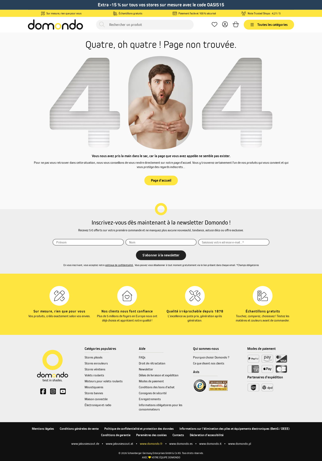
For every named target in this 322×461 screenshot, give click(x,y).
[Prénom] (88, 242)
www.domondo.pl (239, 444)
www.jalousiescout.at (119, 444)
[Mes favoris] (214, 24)
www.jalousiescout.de (85, 444)
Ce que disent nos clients (208, 363)
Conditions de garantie (115, 435)
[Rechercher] (102, 24)
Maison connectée (96, 399)
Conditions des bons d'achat (157, 387)
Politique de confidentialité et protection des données (139, 429)
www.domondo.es (181, 444)
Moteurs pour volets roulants (104, 381)
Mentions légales (43, 429)
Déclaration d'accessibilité (206, 435)
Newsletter (146, 369)
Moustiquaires (94, 387)
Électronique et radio (98, 405)
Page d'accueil (161, 180)
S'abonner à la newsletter (161, 255)
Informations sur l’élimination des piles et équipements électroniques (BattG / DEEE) (234, 429)
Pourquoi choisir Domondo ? (211, 357)
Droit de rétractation (152, 363)
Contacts (178, 435)
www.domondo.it (210, 444)
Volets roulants (94, 375)
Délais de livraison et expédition (158, 375)
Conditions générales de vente (79, 429)
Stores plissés (93, 357)
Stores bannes (94, 393)
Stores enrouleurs (96, 363)
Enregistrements (150, 399)
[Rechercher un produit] (145, 25)
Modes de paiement (151, 381)
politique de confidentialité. (119, 265)
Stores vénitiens (95, 369)
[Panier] (236, 24)
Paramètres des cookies (151, 435)
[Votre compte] (225, 24)
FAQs (142, 357)
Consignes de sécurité (153, 393)
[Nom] (161, 242)
